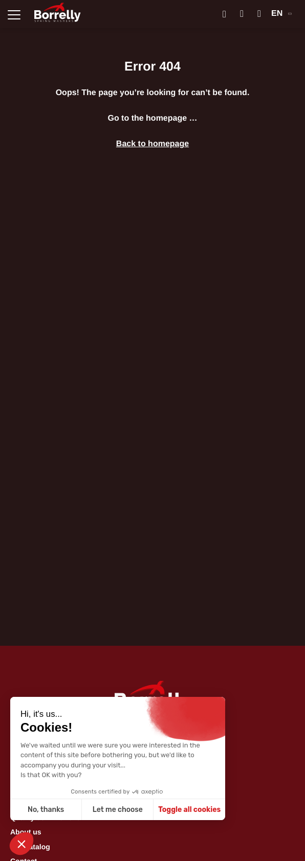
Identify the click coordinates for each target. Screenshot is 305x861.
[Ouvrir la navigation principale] (14, 14)
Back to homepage (152, 144)
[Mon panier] (259, 14)
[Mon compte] (242, 14)
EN (281, 13)
